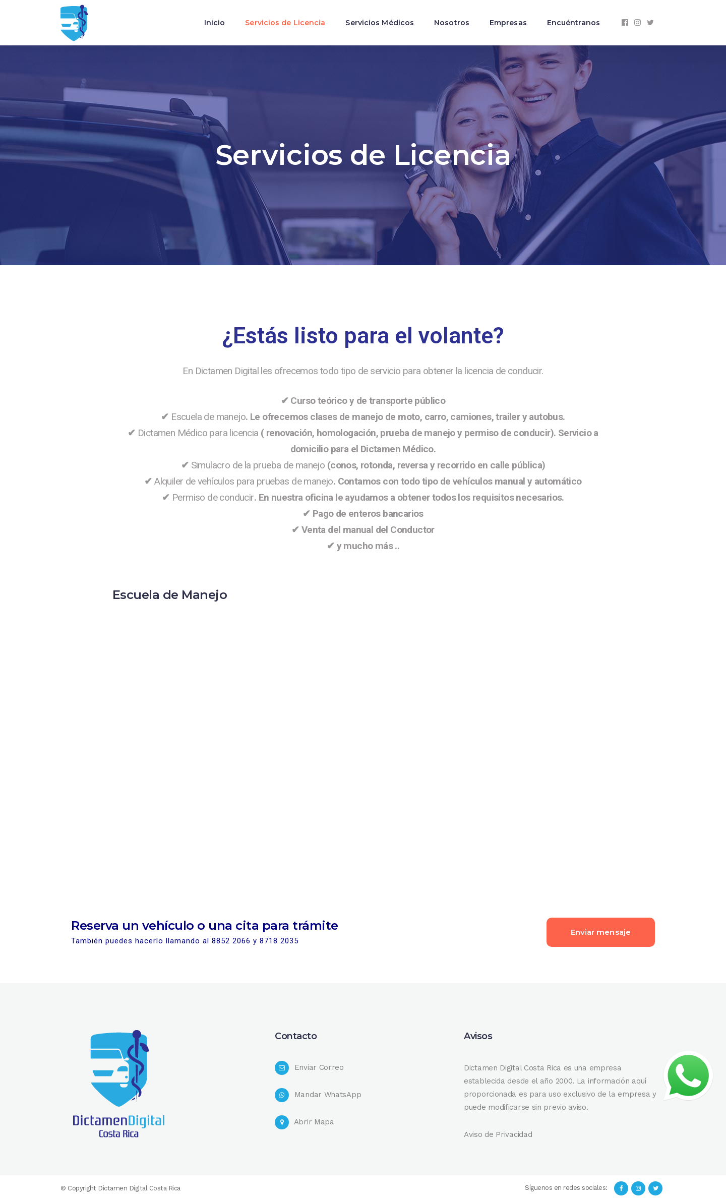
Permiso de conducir (213, 497)
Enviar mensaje (601, 932)
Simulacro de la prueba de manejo (258, 465)
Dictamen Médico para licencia (198, 433)
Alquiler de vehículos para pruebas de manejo (243, 481)
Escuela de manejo (208, 417)
